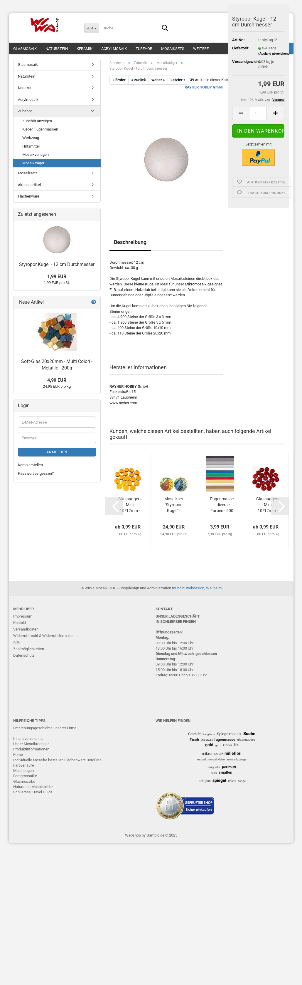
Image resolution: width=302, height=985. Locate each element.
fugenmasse (224, 739)
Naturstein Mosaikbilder (33, 787)
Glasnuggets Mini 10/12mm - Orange (129, 505)
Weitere (201, 48)
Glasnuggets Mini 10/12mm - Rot (267, 505)
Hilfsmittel (31, 146)
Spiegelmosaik (229, 734)
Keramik (84, 48)
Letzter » (178, 80)
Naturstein (56, 48)
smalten (225, 772)
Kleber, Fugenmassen (40, 129)
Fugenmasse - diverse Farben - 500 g (222, 505)
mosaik (202, 759)
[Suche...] (91, 28)
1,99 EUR (56, 276)
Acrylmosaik (114, 48)
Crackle (194, 734)
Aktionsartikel (29, 185)
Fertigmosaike (25, 776)
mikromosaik (213, 753)
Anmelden (57, 452)
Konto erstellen (30, 465)
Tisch (194, 739)
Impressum (22, 616)
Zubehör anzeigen (37, 121)
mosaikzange (237, 759)
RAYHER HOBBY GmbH (204, 87)
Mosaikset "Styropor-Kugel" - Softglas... (173, 505)
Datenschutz (23, 655)
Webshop (133, 835)
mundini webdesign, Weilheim (197, 588)
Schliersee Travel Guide (33, 792)
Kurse (18, 754)
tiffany (232, 780)
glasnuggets (246, 740)
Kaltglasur (209, 734)
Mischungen (23, 770)
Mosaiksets (172, 48)
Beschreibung (130, 242)
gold (209, 744)
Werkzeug (30, 138)
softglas (205, 781)
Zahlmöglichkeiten (28, 649)
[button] (241, 113)
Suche (249, 733)
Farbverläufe (23, 765)
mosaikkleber (216, 759)
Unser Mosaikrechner (31, 744)
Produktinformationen (31, 749)
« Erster (119, 80)
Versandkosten (25, 629)
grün (218, 745)
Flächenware (28, 196)
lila (236, 745)
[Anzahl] (258, 113)
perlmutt (229, 767)
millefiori (233, 753)
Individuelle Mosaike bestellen (38, 760)
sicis (214, 772)
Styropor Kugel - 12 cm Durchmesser (57, 264)
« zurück (138, 80)
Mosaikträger (33, 163)
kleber (227, 745)
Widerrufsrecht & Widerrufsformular (43, 635)
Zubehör (144, 48)
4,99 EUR (56, 380)
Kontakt (19, 623)
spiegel (219, 780)
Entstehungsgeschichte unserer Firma (44, 728)
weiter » (158, 80)
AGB (17, 642)
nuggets (214, 767)
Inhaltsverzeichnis (28, 738)
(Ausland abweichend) (274, 54)
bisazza (207, 739)
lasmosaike (25, 781)
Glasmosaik (25, 48)
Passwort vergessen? (36, 473)
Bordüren (94, 760)
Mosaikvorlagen (35, 154)
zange (242, 780)
